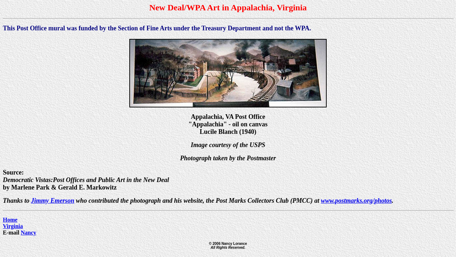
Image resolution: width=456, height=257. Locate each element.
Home (10, 220)
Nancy (28, 233)
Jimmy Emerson (52, 200)
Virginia (13, 226)
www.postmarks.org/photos (356, 200)
